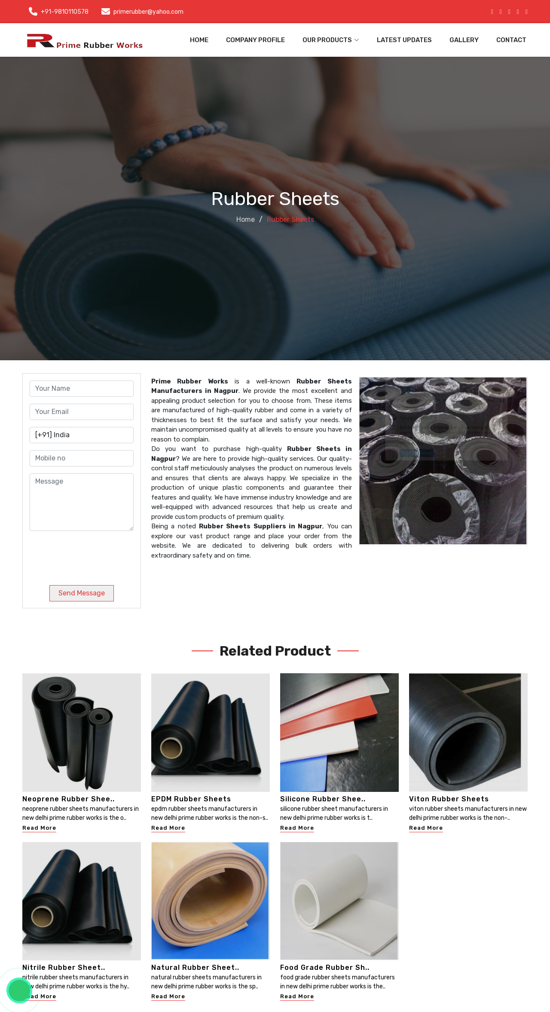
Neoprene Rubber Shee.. (68, 799)
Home (199, 40)
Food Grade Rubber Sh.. (325, 967)
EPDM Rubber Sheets (191, 799)
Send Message (81, 593)
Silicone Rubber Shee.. (323, 799)
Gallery (464, 40)
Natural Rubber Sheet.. (195, 967)
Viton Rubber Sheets (449, 799)
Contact (511, 40)
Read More (39, 828)
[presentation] (88, 554)
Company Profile (255, 40)
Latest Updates (404, 40)
